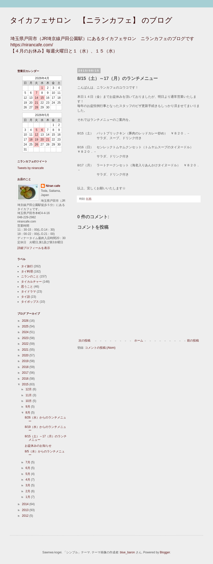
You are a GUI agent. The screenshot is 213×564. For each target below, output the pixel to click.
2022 (25, 343)
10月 (29, 401)
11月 (29, 395)
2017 (25, 372)
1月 (28, 497)
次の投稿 (84, 340)
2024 (25, 332)
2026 (25, 320)
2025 (25, 326)
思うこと (27, 286)
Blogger (165, 552)
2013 (25, 510)
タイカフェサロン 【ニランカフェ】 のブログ (91, 20)
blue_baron (127, 552)
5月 (28, 474)
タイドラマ (28, 291)
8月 (28, 412)
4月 (28, 479)
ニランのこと (30, 276)
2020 (25, 355)
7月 (28, 462)
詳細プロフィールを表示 (33, 248)
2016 (25, 378)
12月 (29, 389)
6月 (28, 468)
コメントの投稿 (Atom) (100, 347)
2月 (28, 491)
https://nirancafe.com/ (31, 44)
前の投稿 (193, 340)
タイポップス (30, 301)
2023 (25, 338)
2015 (25, 384)
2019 (25, 361)
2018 (25, 367)
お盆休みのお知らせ (38, 445)
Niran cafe (53, 186)
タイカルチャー (31, 281)
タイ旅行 (27, 266)
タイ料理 (27, 271)
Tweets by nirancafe (30, 168)
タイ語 (25, 296)
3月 (28, 485)
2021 (25, 349)
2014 (25, 504)
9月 (28, 406)
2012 (25, 515)
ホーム (138, 340)
